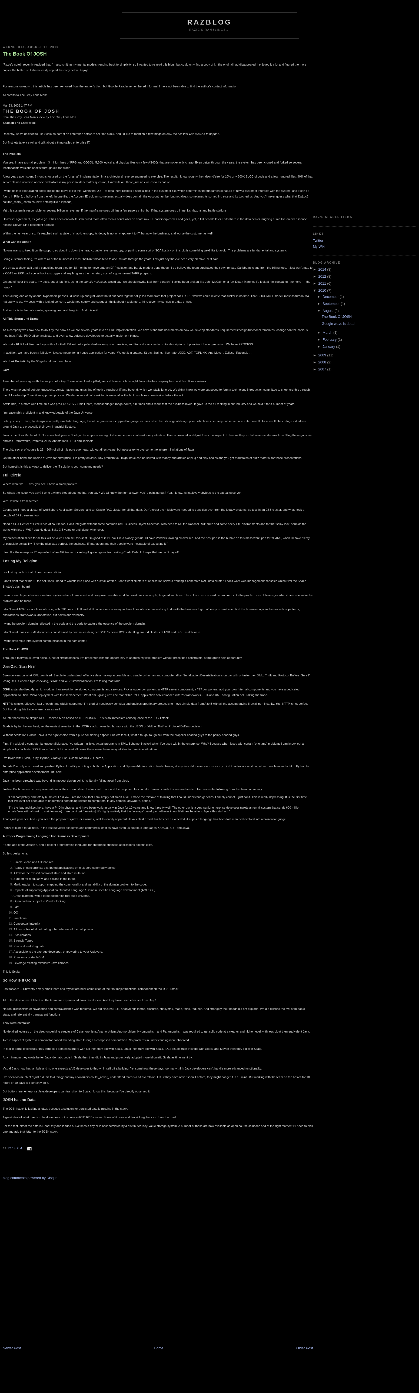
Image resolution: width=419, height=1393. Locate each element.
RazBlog (209, 22)
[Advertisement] (24, 1261)
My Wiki (319, 246)
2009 (322, 355)
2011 (322, 283)
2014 (322, 269)
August (328, 311)
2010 (322, 290)
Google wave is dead (338, 324)
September (331, 304)
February (330, 340)
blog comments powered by (30, 1178)
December (331, 297)
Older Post (304, 1348)
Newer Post (12, 1348)
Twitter (318, 241)
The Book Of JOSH (25, 54)
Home (158, 1348)
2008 (322, 362)
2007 (322, 369)
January (329, 347)
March (327, 333)
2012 (322, 276)
